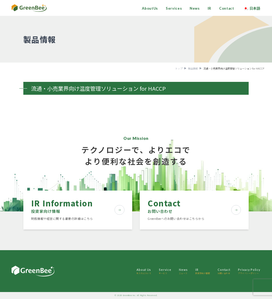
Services (174, 8)
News (195, 8)
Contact (226, 8)
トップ (178, 68)
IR (209, 8)
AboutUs (150, 8)
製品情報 (193, 68)
